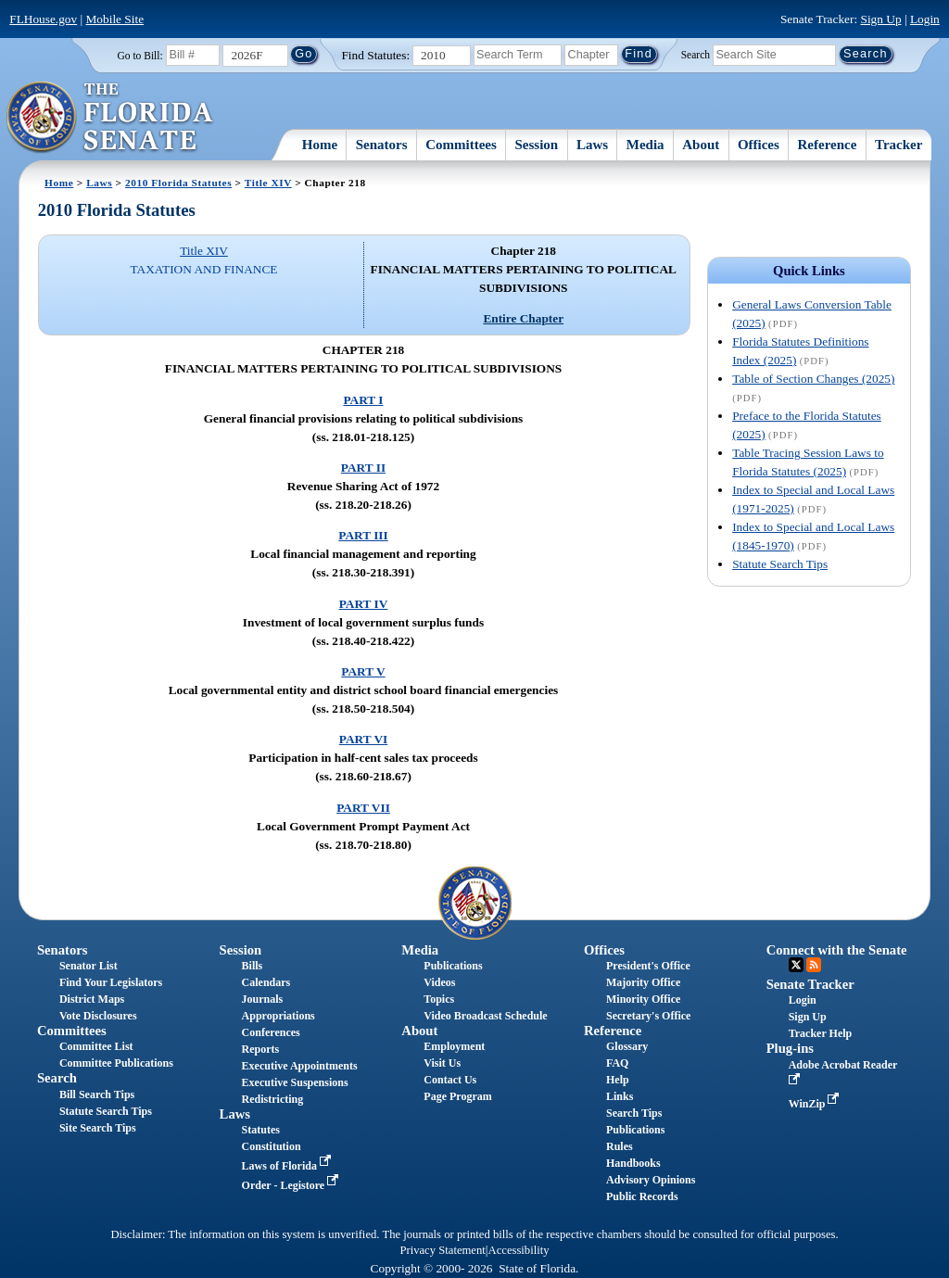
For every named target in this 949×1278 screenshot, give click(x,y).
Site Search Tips (97, 1127)
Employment (454, 1046)
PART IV (363, 604)
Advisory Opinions (650, 1179)
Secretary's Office (648, 1015)
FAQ (617, 1063)
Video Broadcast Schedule (485, 1015)
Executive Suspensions (295, 1082)
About (700, 144)
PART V (363, 671)
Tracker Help (821, 1033)
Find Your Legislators (110, 982)
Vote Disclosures (98, 1015)
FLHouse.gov (43, 19)
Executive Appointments (300, 1065)
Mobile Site (115, 19)
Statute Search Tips (780, 564)
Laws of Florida (288, 1165)
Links (619, 1096)
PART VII (363, 808)
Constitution (271, 1146)
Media (645, 144)
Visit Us (442, 1063)
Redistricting (273, 1099)
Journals (263, 999)
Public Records (642, 1196)
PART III (362, 535)
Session (537, 144)
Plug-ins (790, 1048)
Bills (252, 965)
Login (925, 19)
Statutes (261, 1129)
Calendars (266, 982)
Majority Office (643, 982)
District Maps (91, 999)
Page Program (457, 1096)
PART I (363, 400)
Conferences (271, 1032)
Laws (592, 144)
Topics (439, 999)
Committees (461, 144)
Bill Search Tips (96, 1094)
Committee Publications (116, 1063)
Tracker (898, 144)
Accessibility (519, 1250)
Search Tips (634, 1113)
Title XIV (268, 182)
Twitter (796, 964)
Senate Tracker (810, 984)
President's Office (648, 965)
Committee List (96, 1046)
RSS (813, 964)
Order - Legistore (292, 1185)
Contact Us (450, 1079)
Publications (453, 965)
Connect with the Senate (836, 950)
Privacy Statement (442, 1250)
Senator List (88, 965)
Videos (439, 982)
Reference (827, 144)
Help (617, 1079)
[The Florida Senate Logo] (110, 118)
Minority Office (643, 999)
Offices (758, 144)
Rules (619, 1146)
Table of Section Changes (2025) (813, 379)
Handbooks (633, 1163)
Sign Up (881, 19)
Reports (261, 1049)
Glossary (627, 1046)
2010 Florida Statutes (178, 182)
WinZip (816, 1103)
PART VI (363, 739)
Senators (382, 144)
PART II (363, 468)
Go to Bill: (139, 55)
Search (695, 53)
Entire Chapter (523, 318)
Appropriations (278, 1015)
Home (319, 144)
